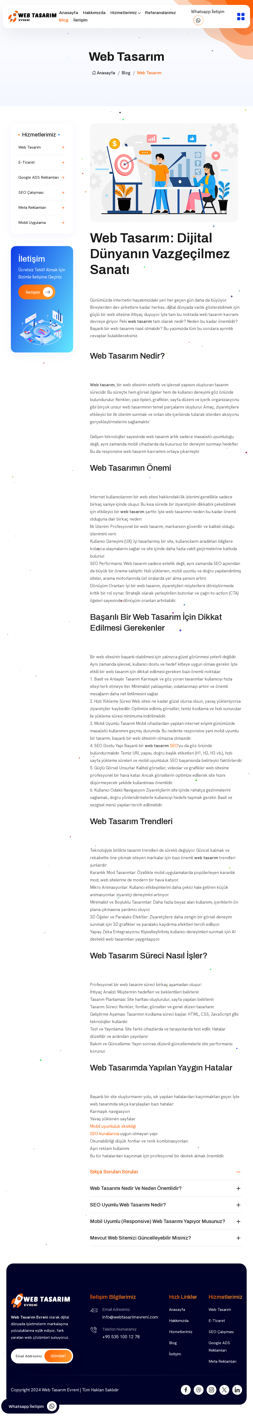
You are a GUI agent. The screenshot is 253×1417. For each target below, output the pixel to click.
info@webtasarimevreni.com (130, 1317)
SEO (174, 745)
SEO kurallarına (104, 1133)
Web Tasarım (29, 147)
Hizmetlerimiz (123, 12)
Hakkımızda (94, 12)
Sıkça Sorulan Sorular (114, 1171)
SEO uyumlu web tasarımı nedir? (128, 1204)
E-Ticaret (26, 162)
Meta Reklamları (32, 207)
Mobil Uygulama (32, 222)
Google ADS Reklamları (38, 177)
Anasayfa (68, 12)
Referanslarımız (160, 12)
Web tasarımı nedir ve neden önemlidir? (136, 1188)
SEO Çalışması (30, 192)
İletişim (80, 20)
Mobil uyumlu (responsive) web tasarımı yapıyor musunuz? (157, 1221)
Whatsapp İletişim (207, 17)
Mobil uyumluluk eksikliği (113, 1126)
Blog (63, 20)
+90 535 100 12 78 (121, 1336)
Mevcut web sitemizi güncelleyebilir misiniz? (140, 1238)
